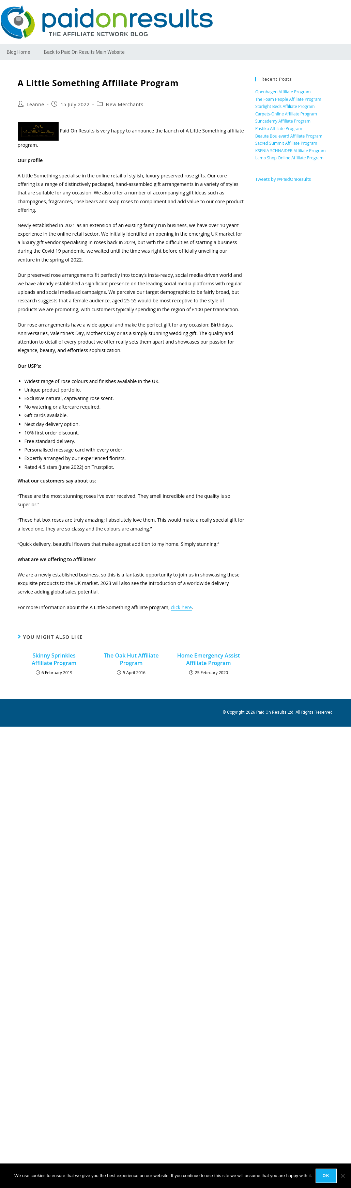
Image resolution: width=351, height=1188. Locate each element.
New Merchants (124, 104)
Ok (326, 1175)
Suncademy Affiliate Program (282, 121)
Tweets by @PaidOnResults (283, 179)
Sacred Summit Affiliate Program (286, 143)
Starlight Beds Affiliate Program (285, 106)
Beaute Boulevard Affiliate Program (288, 136)
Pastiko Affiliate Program (278, 128)
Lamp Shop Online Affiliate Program (289, 158)
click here (181, 607)
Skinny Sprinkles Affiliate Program (54, 659)
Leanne (35, 104)
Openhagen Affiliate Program (283, 92)
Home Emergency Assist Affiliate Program (208, 659)
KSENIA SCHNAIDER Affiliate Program (290, 151)
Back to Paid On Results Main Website (84, 52)
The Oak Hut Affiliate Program (131, 659)
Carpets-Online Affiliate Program (286, 114)
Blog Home (18, 52)
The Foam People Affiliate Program (288, 99)
